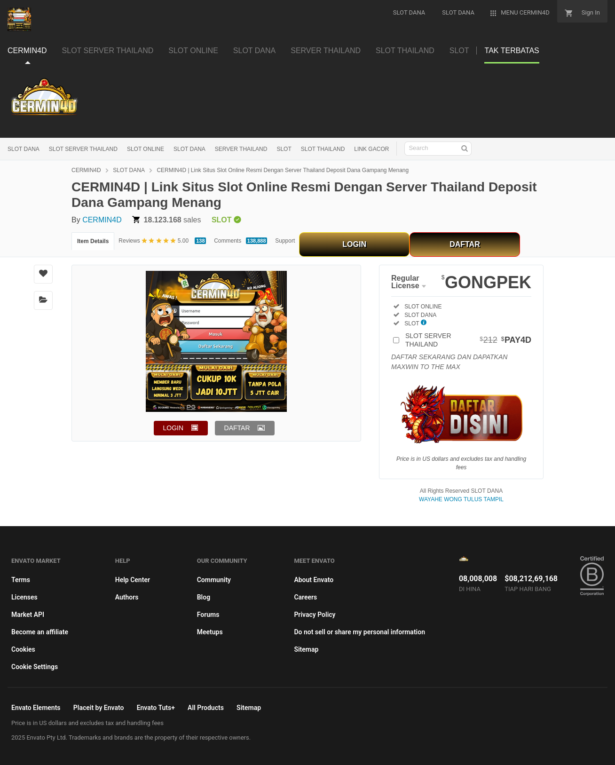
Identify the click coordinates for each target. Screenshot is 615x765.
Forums (208, 614)
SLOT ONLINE (145, 149)
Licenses (24, 597)
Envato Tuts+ (156, 707)
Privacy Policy (314, 614)
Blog (203, 597)
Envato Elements (36, 707)
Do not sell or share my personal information (359, 632)
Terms (20, 580)
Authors (127, 597)
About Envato (313, 580)
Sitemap (306, 649)
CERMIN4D (86, 170)
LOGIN (354, 244)
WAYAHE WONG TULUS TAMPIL (461, 499)
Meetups (210, 632)
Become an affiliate (39, 632)
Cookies (23, 649)
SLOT (283, 149)
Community (214, 580)
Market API (27, 614)
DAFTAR (464, 244)
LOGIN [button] (173, 428)
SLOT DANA (23, 149)
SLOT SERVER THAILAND (83, 149)
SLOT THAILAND (323, 149)
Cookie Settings (34, 666)
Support (285, 240)
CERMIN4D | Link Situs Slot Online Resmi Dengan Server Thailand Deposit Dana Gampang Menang (283, 170)
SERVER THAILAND (241, 149)
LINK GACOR (371, 149)
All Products (206, 707)
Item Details (93, 241)
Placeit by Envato (98, 707)
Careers (305, 597)
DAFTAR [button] (237, 428)
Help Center (132, 580)
